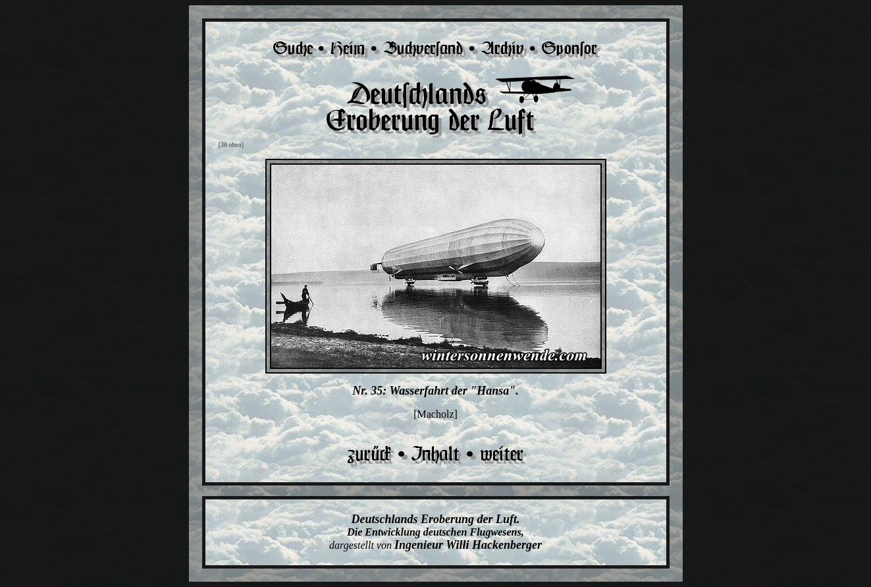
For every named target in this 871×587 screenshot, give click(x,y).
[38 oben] (231, 144)
